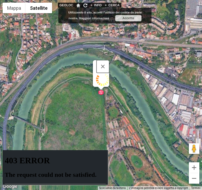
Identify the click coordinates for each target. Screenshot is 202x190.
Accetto (128, 18)
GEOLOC (66, 5)
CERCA (112, 5)
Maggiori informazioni (94, 18)
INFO (96, 5)
